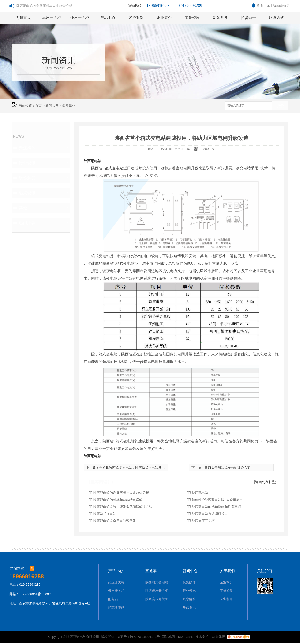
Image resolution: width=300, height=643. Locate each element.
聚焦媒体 (68, 105)
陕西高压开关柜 (156, 599)
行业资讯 (27, 163)
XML (190, 637)
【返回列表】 (262, 482)
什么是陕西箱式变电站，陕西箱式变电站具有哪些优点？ (140, 468)
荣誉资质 (192, 18)
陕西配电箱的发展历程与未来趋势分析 (121, 493)
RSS (180, 637)
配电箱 (113, 599)
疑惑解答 (27, 177)
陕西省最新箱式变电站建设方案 (228, 468)
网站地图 (168, 637)
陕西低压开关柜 (203, 521)
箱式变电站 (116, 607)
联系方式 (276, 18)
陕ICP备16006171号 (145, 637)
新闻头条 (220, 18)
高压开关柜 (51, 18)
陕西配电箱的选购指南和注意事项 (216, 507)
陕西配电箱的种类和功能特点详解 (117, 500)
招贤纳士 (248, 18)
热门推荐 (27, 222)
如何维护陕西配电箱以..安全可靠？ (217, 500)
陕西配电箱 (92, 161)
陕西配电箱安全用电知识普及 (114, 521)
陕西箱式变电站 (104, 514)
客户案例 (135, 18)
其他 (23, 207)
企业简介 (164, 18)
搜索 (280, 106)
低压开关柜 (79, 18)
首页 (38, 105)
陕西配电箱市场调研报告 (210, 514)
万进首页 (23, 18)
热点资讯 (27, 192)
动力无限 (218, 637)
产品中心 (107, 18)
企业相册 (226, 599)
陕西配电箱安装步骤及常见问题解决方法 (122, 507)
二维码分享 (208, 149)
